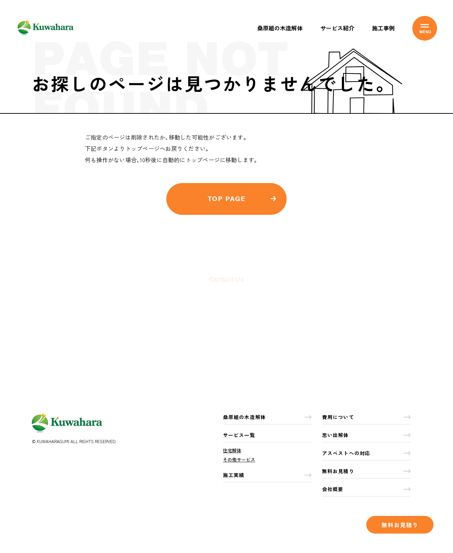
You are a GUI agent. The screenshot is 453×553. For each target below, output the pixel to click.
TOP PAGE (242, 199)
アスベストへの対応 (366, 453)
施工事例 (383, 28)
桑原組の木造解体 (280, 28)
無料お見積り (400, 524)
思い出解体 (366, 435)
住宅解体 (232, 450)
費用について (366, 416)
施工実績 (267, 474)
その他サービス (239, 459)
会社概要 (366, 489)
